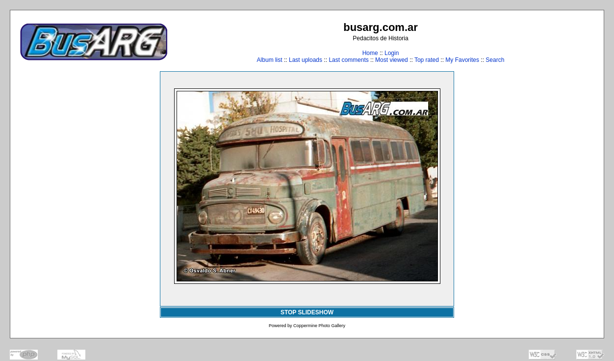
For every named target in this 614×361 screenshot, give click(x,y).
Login (391, 53)
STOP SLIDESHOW (307, 312)
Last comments (348, 59)
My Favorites (462, 59)
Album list (269, 59)
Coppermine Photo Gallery (319, 325)
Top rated (426, 59)
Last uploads (305, 59)
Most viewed (391, 59)
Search (495, 59)
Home (370, 53)
